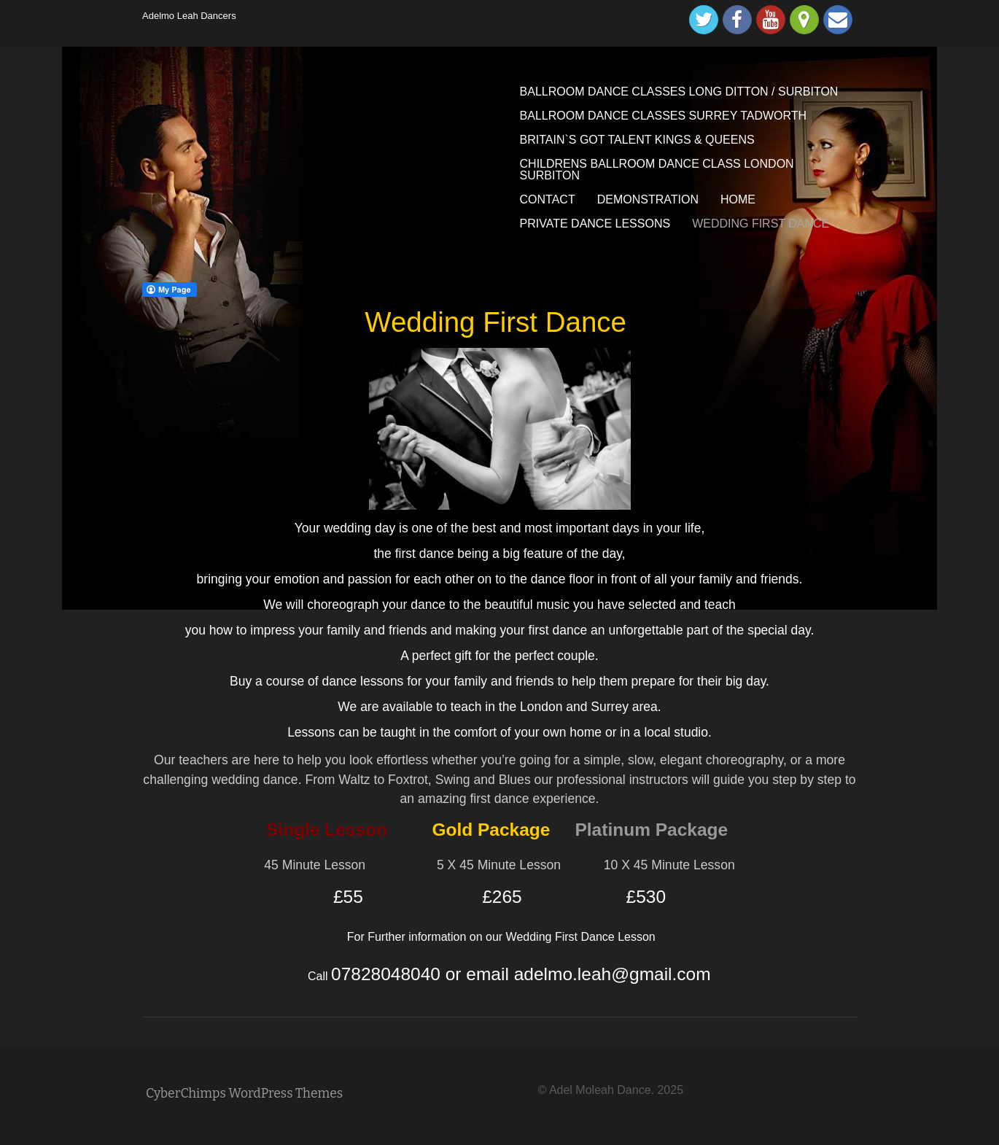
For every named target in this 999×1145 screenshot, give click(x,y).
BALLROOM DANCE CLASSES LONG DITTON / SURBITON (679, 91)
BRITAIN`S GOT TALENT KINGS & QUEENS (637, 139)
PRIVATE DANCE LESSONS (595, 223)
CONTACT (547, 199)
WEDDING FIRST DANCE (760, 223)
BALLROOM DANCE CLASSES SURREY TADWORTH (663, 115)
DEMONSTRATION (648, 199)
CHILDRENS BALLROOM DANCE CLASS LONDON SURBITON (657, 170)
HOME (737, 199)
